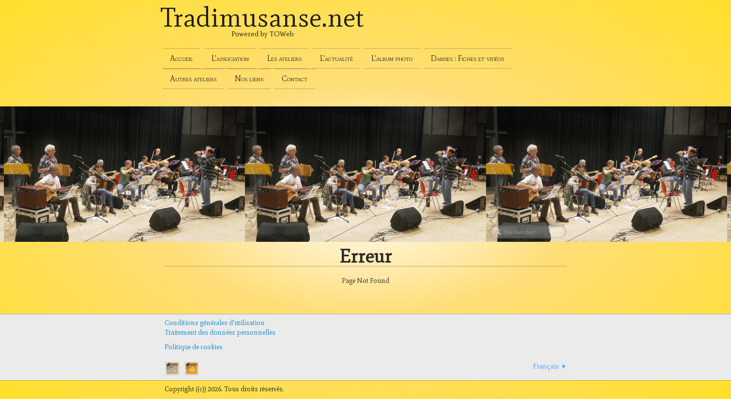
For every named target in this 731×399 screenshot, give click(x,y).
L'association (230, 58)
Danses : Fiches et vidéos (467, 58)
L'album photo (391, 58)
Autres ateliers (193, 78)
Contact (294, 78)
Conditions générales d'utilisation (215, 323)
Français (549, 366)
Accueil (181, 58)
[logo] (262, 28)
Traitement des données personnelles (220, 332)
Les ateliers (284, 58)
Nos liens (249, 78)
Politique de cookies (194, 347)
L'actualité (336, 58)
